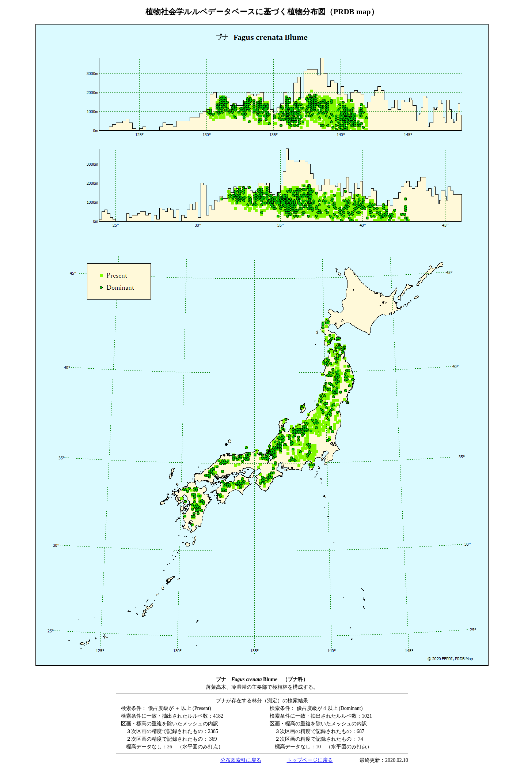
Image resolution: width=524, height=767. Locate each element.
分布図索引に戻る (240, 760)
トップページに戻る (310, 760)
